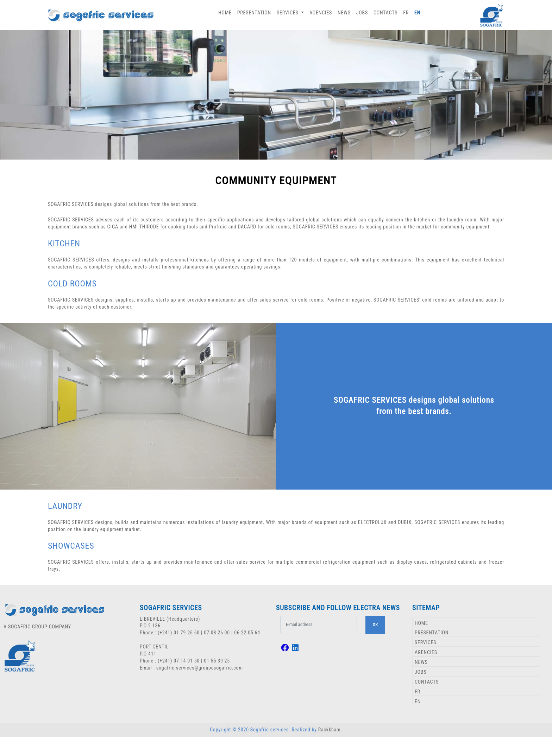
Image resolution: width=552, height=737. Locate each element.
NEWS (344, 12)
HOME (225, 12)
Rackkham (329, 729)
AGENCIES (320, 12)
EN (417, 12)
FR (406, 12)
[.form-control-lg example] (318, 624)
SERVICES (425, 642)
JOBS (362, 12)
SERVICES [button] (288, 12)
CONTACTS (385, 12)
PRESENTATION (254, 12)
